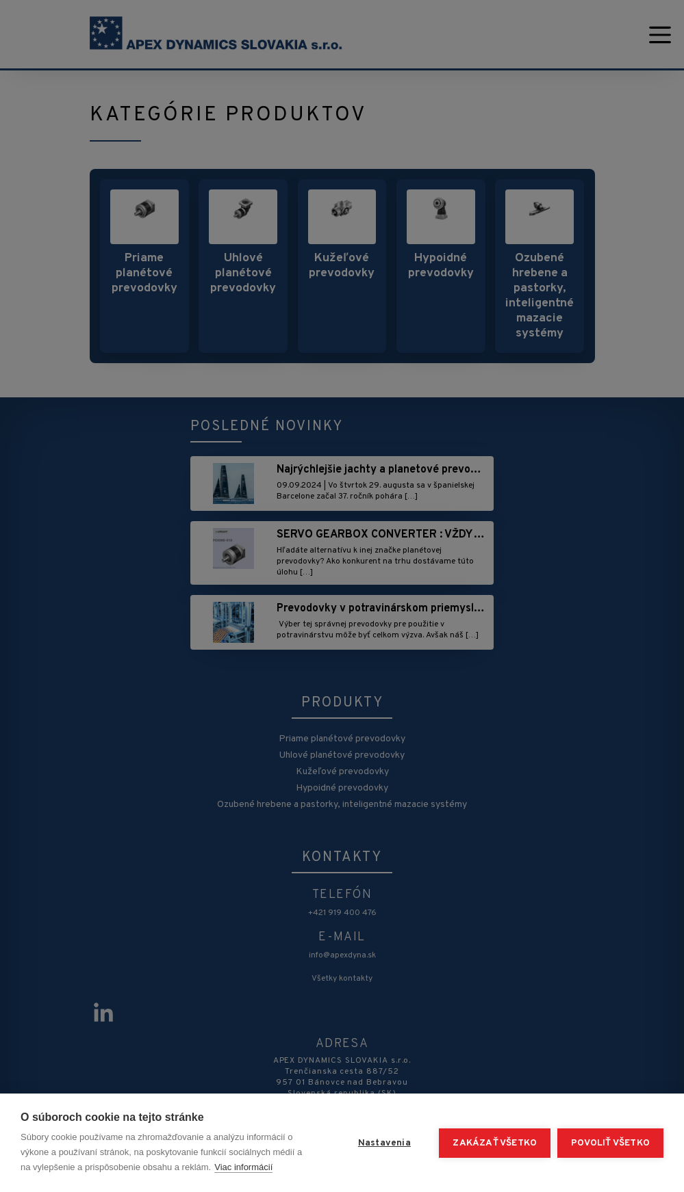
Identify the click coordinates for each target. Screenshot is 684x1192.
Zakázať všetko (495, 1143)
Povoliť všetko (610, 1143)
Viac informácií (243, 1167)
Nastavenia (384, 1143)
